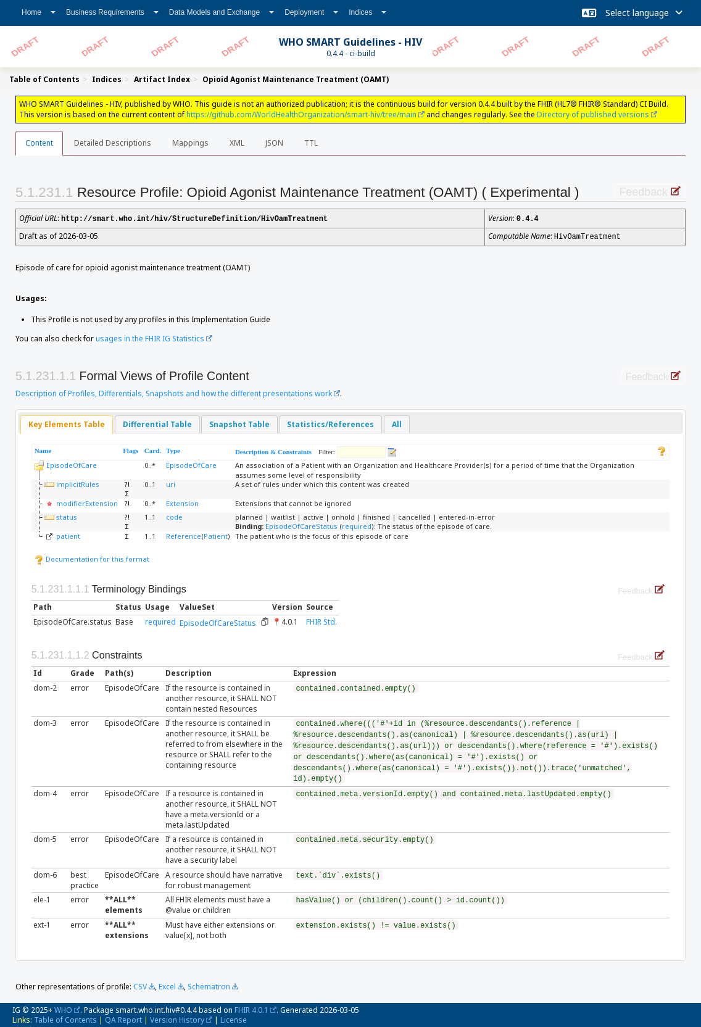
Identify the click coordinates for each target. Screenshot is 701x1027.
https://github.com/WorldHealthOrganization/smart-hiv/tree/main (301, 114)
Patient (216, 534)
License (233, 1018)
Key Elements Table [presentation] (66, 423)
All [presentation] (397, 423)
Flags (130, 449)
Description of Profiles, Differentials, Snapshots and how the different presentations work (173, 392)
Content (39, 143)
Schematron (209, 985)
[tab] (66, 423)
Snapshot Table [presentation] (239, 423)
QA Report (123, 1018)
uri (170, 483)
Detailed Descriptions (112, 143)
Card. (152, 449)
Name (43, 449)
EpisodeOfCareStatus (301, 525)
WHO (63, 1009)
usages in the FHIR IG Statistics (150, 337)
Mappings (190, 143)
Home (39, 12)
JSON (274, 143)
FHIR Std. (321, 620)
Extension (182, 502)
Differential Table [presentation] (157, 423)
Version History (177, 1018)
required (356, 525)
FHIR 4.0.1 (251, 1009)
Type (173, 449)
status (66, 515)
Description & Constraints (273, 450)
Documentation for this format (91, 557)
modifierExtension (87, 502)
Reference (183, 534)
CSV (140, 985)
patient (68, 534)
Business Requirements (112, 12)
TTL (311, 143)
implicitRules (77, 483)
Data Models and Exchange (221, 12)
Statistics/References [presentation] (330, 423)
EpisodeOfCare (71, 463)
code (174, 515)
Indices (367, 12)
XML (237, 143)
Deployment (311, 12)
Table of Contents (65, 1018)
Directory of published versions (593, 114)
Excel (167, 985)
